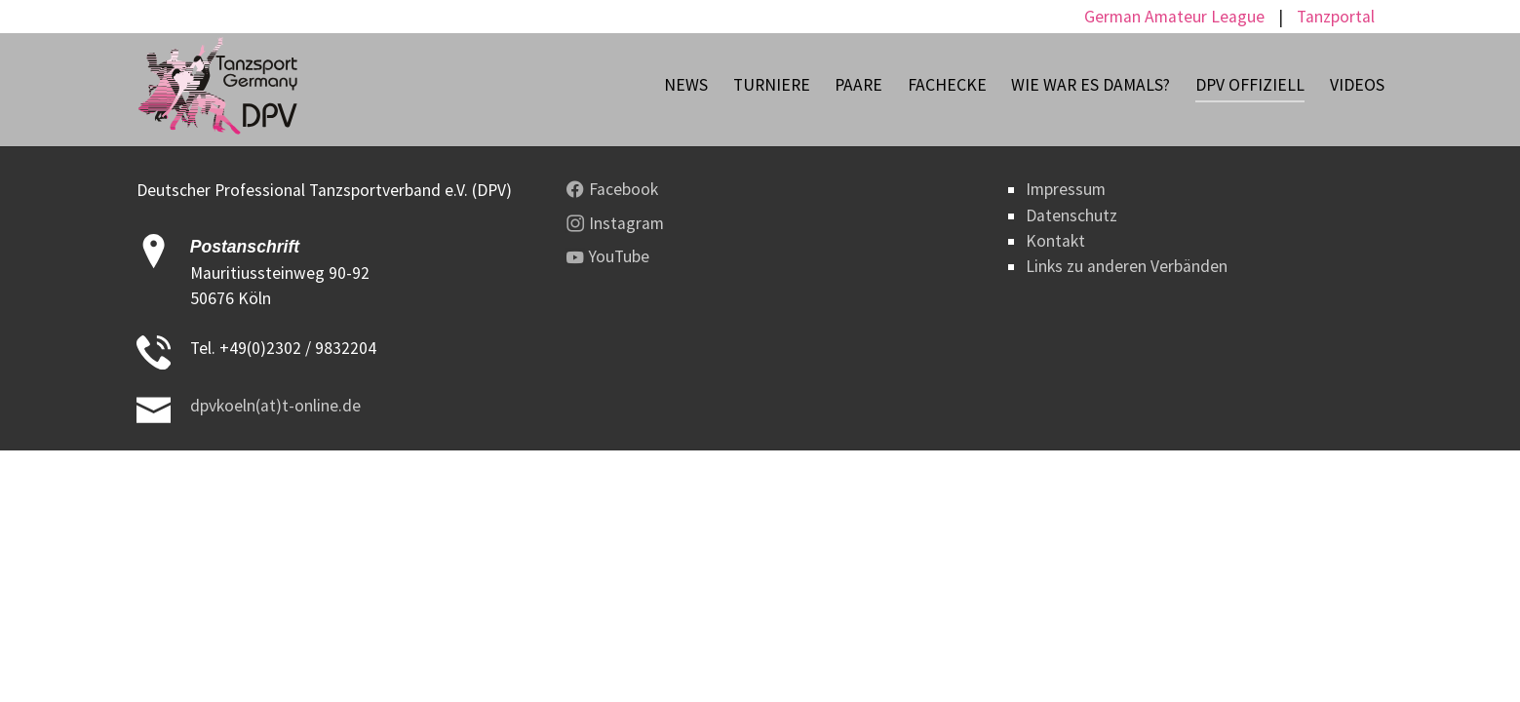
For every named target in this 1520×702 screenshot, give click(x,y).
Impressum (1066, 189)
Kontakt (1055, 241)
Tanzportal (1336, 16)
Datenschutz (1071, 215)
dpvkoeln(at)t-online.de (275, 405)
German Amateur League (1174, 16)
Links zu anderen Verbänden (1127, 266)
